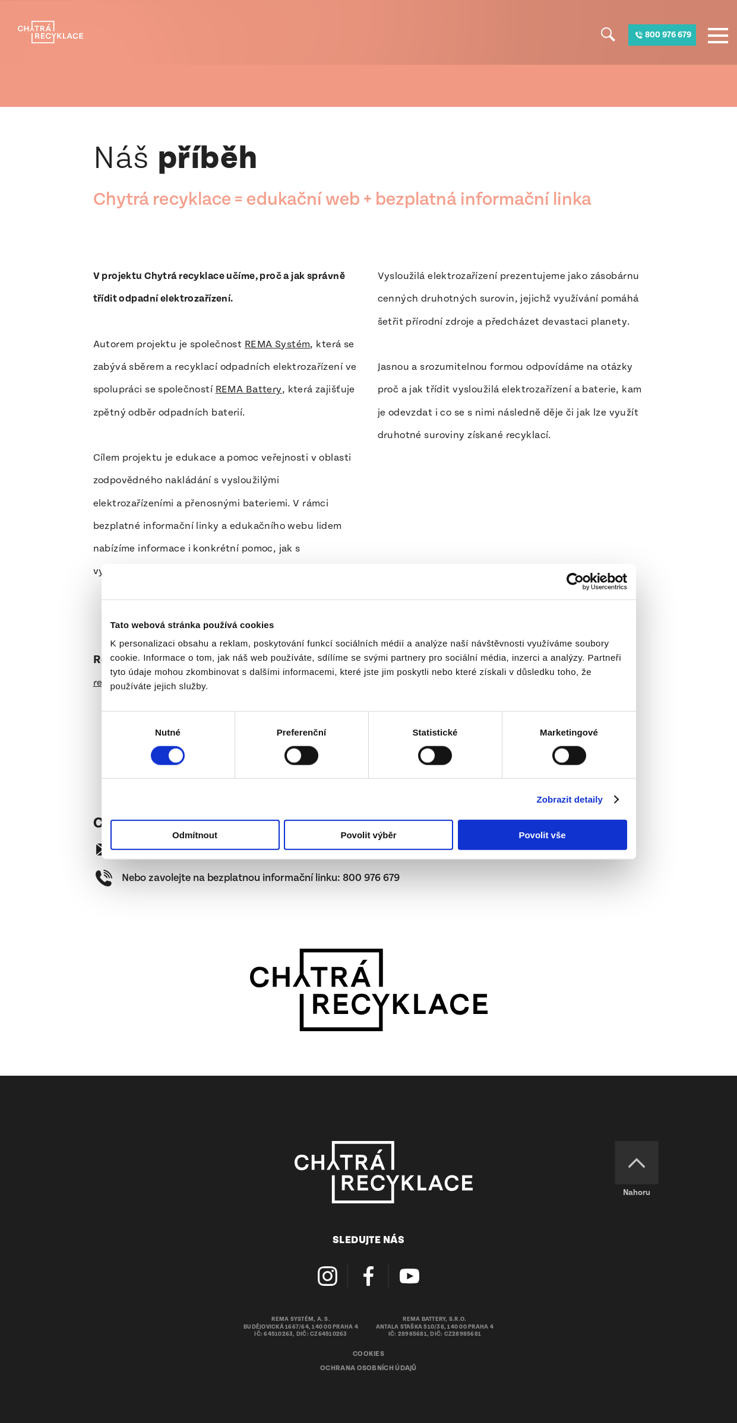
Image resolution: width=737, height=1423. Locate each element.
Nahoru (636, 1193)
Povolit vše (541, 835)
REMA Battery (249, 389)
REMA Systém (278, 344)
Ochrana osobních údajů (368, 1368)
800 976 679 (371, 877)
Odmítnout (194, 835)
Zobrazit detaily (569, 799)
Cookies (368, 1354)
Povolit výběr (368, 835)
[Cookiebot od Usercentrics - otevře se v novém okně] (575, 581)
